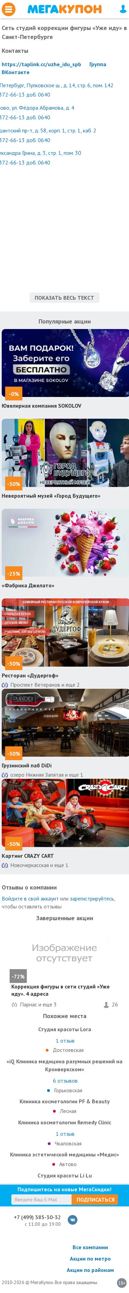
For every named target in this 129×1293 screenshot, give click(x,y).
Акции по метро (90, 1258)
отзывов (65, 1080)
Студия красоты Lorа (64, 1029)
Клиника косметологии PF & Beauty (65, 1101)
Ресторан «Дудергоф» (30, 675)
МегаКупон (64, 9)
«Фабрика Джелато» (28, 585)
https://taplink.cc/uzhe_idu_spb (41, 64)
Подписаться (96, 1199)
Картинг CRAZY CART (28, 855)
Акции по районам (90, 1269)
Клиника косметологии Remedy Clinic (64, 1122)
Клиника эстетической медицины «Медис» (64, 1154)
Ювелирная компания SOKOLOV (42, 405)
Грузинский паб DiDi (27, 765)
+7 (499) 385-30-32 (37, 1217)
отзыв (65, 1040)
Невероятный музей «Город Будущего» (51, 495)
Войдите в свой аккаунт (30, 898)
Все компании (90, 1247)
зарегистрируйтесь (92, 898)
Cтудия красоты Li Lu (64, 1175)
